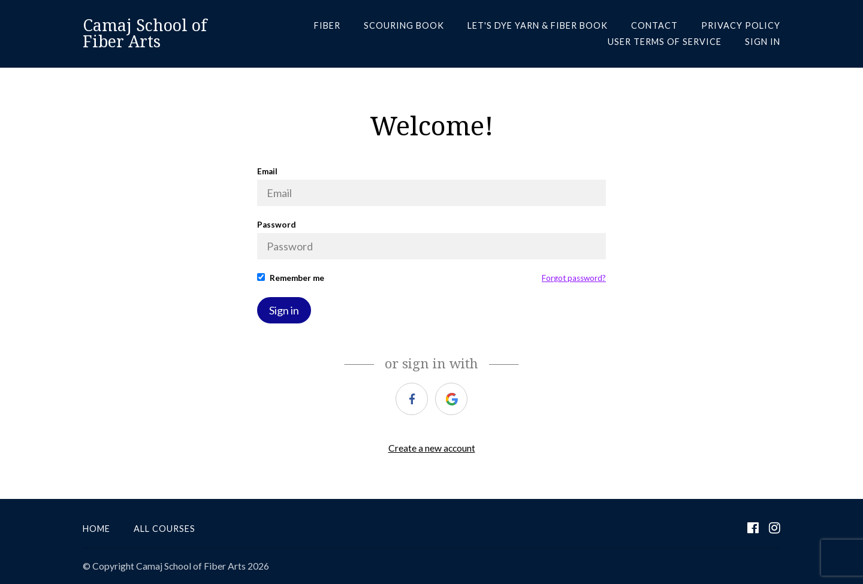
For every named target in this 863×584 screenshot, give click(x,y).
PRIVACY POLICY (740, 25)
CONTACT (654, 25)
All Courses (164, 529)
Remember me (290, 278)
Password (431, 239)
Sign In (762, 42)
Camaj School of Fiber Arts (145, 33)
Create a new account (431, 447)
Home (96, 529)
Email (431, 186)
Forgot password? (574, 278)
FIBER (327, 25)
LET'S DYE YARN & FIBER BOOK (537, 25)
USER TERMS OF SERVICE (665, 42)
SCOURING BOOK (404, 25)
